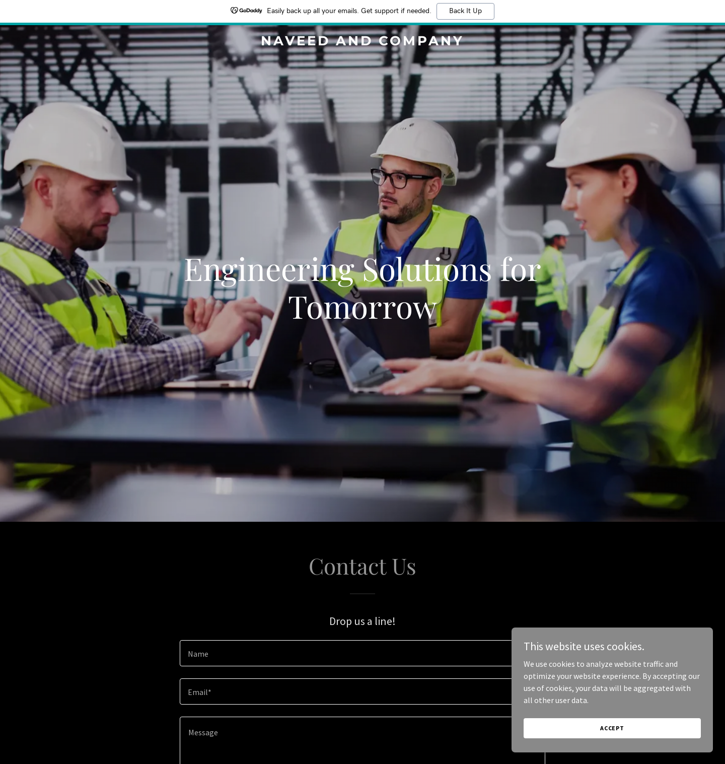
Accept (612, 728)
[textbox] (362, 653)
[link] (362, 42)
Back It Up (465, 11)
